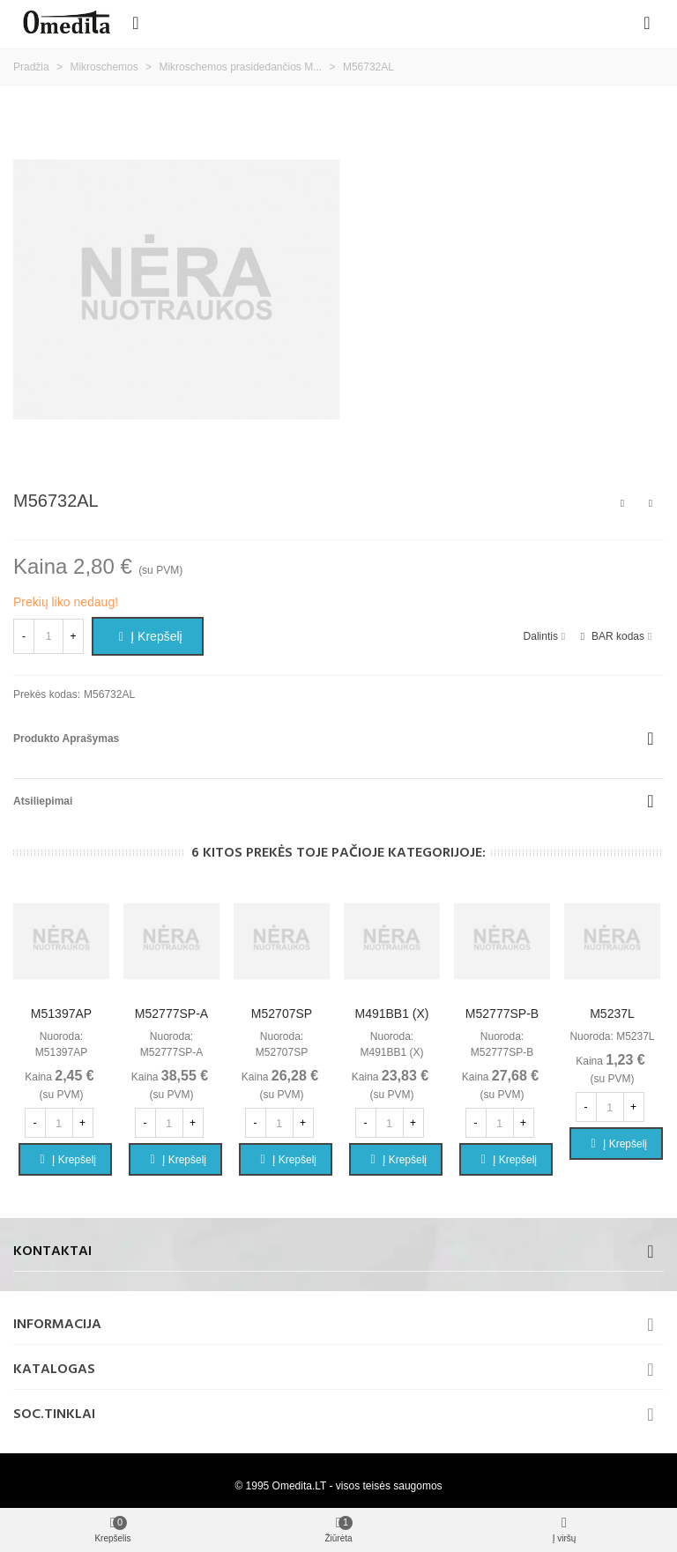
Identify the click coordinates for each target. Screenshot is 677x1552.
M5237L (612, 1013)
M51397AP (61, 1013)
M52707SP (281, 1013)
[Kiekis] (48, 636)
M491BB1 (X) (391, 1013)
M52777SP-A (171, 1013)
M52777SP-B (502, 1013)
